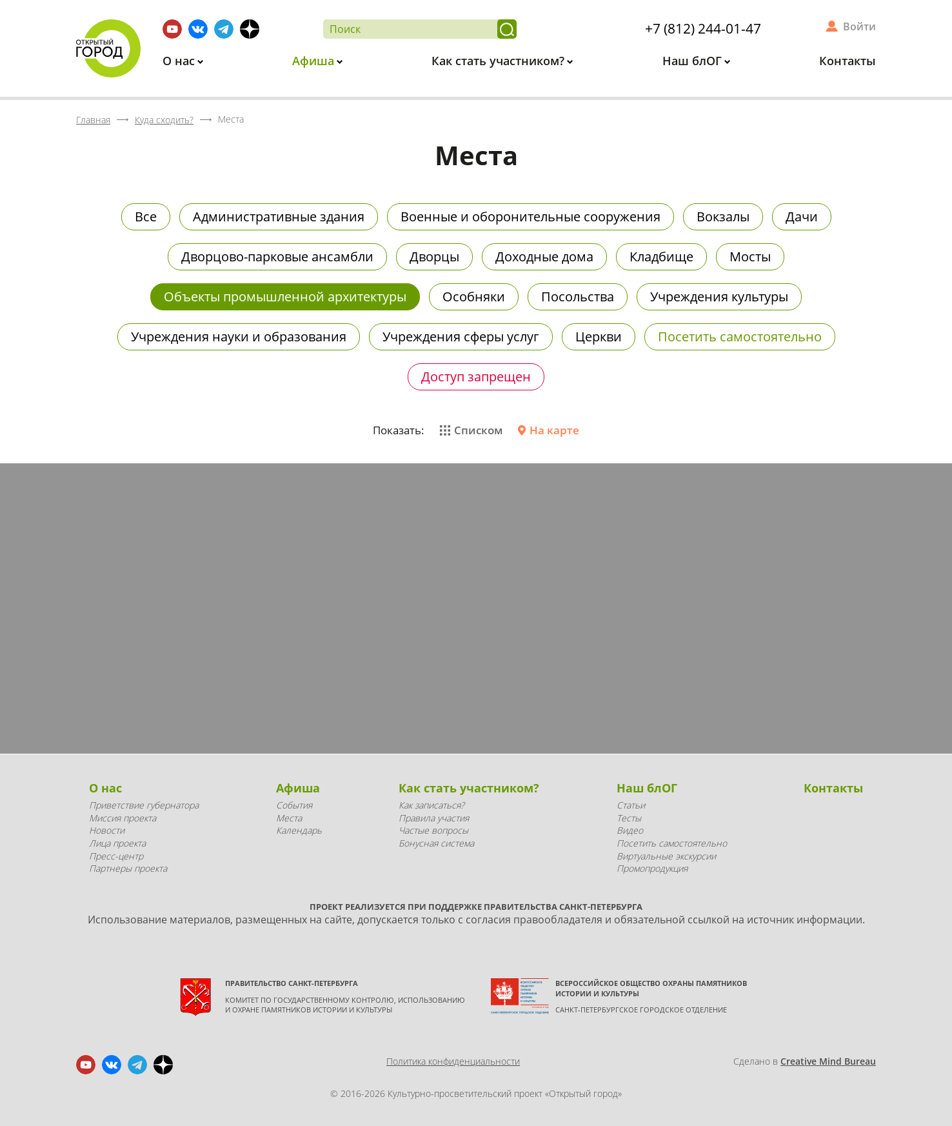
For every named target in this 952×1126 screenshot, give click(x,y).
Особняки (473, 296)
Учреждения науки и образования (238, 336)
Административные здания (278, 216)
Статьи (631, 805)
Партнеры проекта (128, 868)
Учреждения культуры (719, 296)
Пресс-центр (116, 856)
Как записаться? (431, 805)
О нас (180, 60)
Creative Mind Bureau (828, 1061)
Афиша (314, 60)
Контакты (847, 60)
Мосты (750, 256)
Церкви (598, 336)
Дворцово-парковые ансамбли (277, 256)
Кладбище (661, 256)
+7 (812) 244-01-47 (703, 28)
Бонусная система (436, 843)
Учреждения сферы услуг (460, 336)
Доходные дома (544, 256)
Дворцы (434, 256)
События (294, 805)
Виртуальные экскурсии (666, 856)
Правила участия (434, 818)
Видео (630, 830)
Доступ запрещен (476, 376)
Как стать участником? (499, 60)
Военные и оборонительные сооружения (530, 216)
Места (289, 818)
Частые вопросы (433, 830)
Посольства (577, 296)
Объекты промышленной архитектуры (285, 296)
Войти (859, 26)
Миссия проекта (122, 818)
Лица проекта (117, 843)
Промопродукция (652, 868)
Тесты (629, 818)
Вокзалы (723, 216)
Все (146, 216)
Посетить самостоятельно (740, 336)
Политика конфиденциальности (453, 1061)
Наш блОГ (693, 60)
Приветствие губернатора (144, 805)
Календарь (299, 830)
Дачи (802, 216)
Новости (106, 830)
